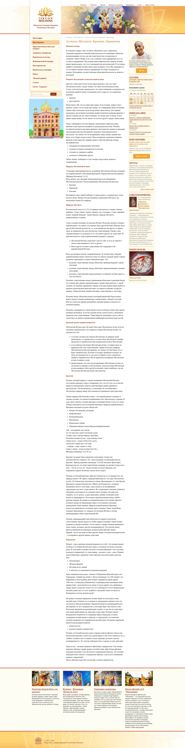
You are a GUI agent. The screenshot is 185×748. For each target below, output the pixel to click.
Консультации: (137, 139)
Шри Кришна (38, 42)
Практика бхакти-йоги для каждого (44, 48)
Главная (83, 5)
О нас (139, 5)
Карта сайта (149, 5)
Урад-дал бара (135, 278)
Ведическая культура (41, 57)
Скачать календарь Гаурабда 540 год (141, 106)
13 (131, 99)
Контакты (130, 5)
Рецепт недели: (137, 249)
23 (141, 101)
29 (138, 103)
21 (135, 101)
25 (148, 101)
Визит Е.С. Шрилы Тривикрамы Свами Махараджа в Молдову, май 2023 (140, 119)
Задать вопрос (141, 156)
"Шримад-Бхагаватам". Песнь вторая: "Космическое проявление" (139, 206)
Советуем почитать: (140, 195)
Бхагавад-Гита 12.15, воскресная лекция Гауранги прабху (140, 133)
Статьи (36, 82)
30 (141, 103)
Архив (102, 5)
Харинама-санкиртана (42, 53)
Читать (142, 71)
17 (145, 99)
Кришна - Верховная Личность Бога (73, 690)
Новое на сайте (137, 113)
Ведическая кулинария (42, 70)
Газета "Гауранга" (40, 87)
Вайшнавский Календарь (43, 61)
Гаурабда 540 (134, 81)
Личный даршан (39, 78)
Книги (35, 74)
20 (131, 101)
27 (131, 103)
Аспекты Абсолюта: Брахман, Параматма (99, 37)
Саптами (133, 79)
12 (152, 97)
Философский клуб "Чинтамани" (134, 690)
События (93, 5)
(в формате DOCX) (135, 107)
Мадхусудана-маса (144, 79)
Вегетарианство (39, 66)
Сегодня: (134, 77)
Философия (37, 38)
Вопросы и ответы (116, 5)
